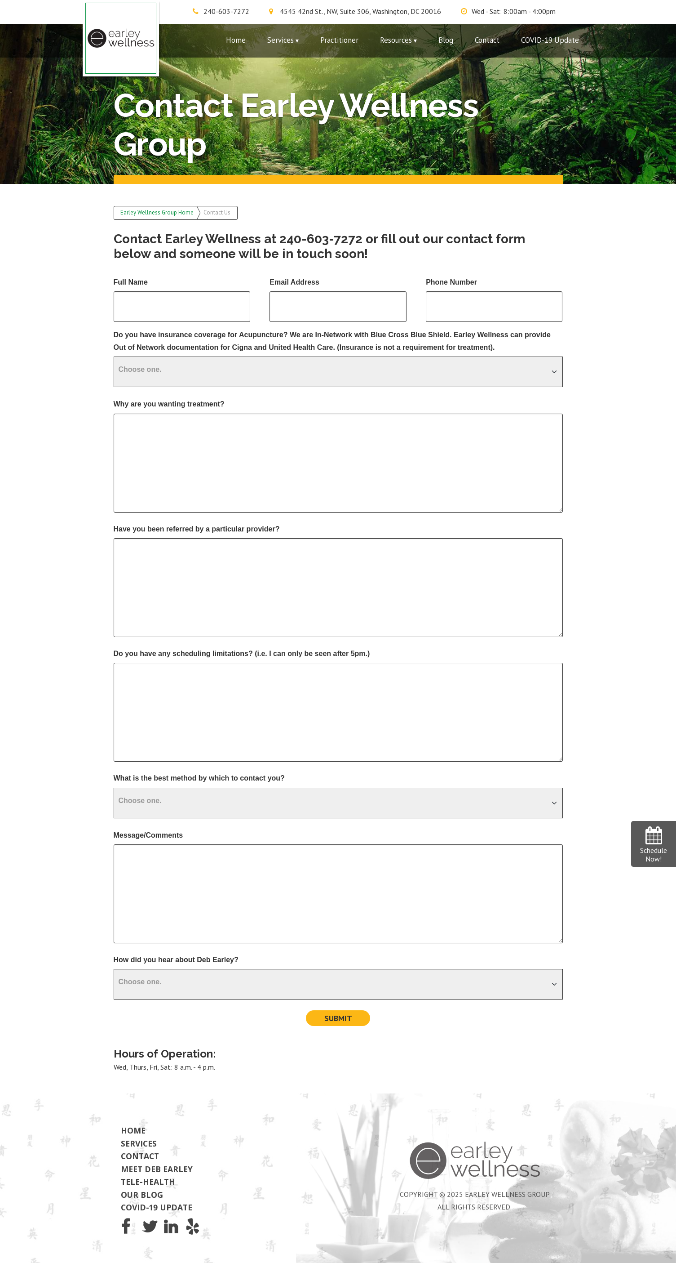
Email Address (294, 282)
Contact (487, 40)
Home (236, 40)
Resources (396, 40)
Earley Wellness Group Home (157, 212)
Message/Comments (148, 835)
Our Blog (142, 1194)
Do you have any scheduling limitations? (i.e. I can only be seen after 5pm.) (242, 653)
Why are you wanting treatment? (169, 404)
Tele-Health (148, 1181)
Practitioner (339, 40)
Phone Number (451, 282)
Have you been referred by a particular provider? (197, 529)
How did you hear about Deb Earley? (176, 960)
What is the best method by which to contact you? (199, 778)
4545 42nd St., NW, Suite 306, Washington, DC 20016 (360, 11)
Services (280, 40)
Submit (338, 1018)
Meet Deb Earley (157, 1169)
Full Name (131, 282)
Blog (445, 40)
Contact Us (216, 212)
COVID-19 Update (550, 40)
